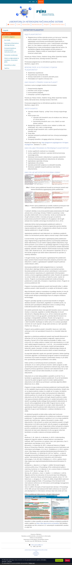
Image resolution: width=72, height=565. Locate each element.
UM (30, 2)
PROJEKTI (47, 24)
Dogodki (5, 30)
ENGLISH (41, 2)
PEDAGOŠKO (26, 24)
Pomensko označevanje (11, 55)
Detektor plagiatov (9, 37)
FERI (33, 2)
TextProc (6, 68)
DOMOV (11, 24)
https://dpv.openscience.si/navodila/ (47, 523)
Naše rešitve (7, 34)
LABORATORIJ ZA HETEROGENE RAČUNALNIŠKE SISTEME (36, 550)
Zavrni (67, 560)
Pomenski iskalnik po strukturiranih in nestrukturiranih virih (10, 50)
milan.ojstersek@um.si (37, 545)
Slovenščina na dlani (10, 65)
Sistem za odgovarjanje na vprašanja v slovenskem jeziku (11, 60)
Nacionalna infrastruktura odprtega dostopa (11, 44)
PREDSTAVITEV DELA (57, 24)
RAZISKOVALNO (37, 24)
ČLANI (18, 24)
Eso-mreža (7, 40)
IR (36, 2)
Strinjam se (59, 560)
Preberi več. (32, 563)
